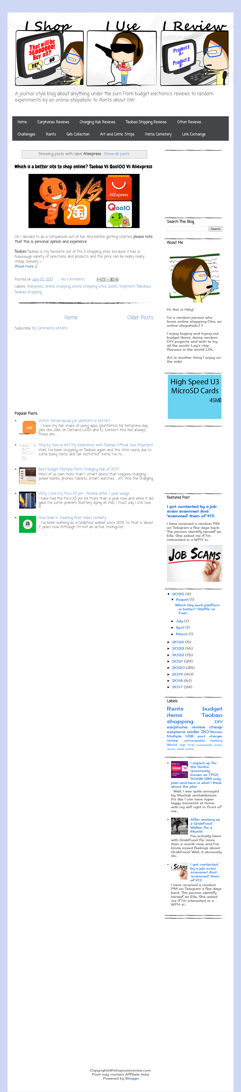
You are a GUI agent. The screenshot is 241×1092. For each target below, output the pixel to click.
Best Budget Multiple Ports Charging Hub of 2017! (79, 469)
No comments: (73, 279)
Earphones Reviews (53, 122)
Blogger (132, 1078)
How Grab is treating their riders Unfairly (72, 518)
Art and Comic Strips (117, 134)
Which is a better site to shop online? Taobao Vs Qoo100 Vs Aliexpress (83, 166)
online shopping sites (89, 286)
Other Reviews (189, 122)
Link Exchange (193, 134)
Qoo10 (112, 286)
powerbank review (210, 745)
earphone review (186, 727)
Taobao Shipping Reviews (146, 122)
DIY (218, 721)
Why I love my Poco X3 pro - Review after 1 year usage (84, 493)
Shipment (127, 286)
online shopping (57, 286)
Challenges (26, 134)
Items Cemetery (158, 134)
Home (22, 122)
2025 (178, 594)
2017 (178, 687)
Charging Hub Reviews (97, 122)
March (182, 634)
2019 (178, 674)
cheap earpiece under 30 (194, 729)
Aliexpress (35, 286)
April (180, 627)
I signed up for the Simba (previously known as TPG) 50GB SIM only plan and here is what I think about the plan (196, 775)
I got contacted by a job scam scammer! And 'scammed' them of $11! (192, 511)
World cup (176, 745)
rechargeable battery (203, 740)
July (180, 621)
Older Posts (140, 317)
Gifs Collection (78, 134)
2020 (179, 668)
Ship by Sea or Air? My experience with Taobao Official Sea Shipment (96, 445)
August (183, 599)
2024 (178, 642)
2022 (178, 655)
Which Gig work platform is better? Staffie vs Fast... (197, 609)
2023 (178, 648)
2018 (178, 680)
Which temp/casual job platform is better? (74, 421)
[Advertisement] (84, 371)
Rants (51, 134)
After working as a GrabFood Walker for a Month (205, 825)
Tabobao (143, 286)
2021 (178, 661)
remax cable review (180, 749)
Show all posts (116, 154)
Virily (191, 745)
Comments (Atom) (52, 328)
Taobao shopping (28, 292)
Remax (216, 732)
